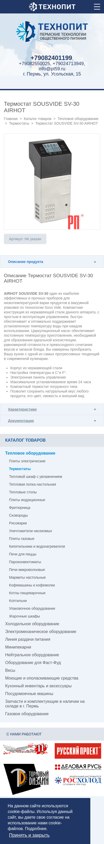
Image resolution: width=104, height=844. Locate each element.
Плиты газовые (21, 539)
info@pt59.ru (52, 68)
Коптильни (18, 601)
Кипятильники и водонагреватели (37, 546)
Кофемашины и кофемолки (32, 585)
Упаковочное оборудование (32, 608)
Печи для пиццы (22, 554)
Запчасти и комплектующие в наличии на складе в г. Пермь (45, 703)
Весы (10, 670)
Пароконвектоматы (25, 562)
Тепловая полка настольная (32, 484)
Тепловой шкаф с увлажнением (35, 476)
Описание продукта (25, 262)
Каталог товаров (37, 119)
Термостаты (19, 123)
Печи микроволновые (27, 570)
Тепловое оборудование (78, 119)
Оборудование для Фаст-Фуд (33, 662)
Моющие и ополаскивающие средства (41, 678)
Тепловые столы (23, 492)
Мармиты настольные (27, 577)
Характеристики (22, 409)
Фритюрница (19, 508)
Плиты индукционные (27, 500)
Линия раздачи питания (27, 639)
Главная (11, 119)
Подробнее (35, 828)
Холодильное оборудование (32, 624)
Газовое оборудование (27, 714)
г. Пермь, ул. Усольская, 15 (52, 74)
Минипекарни (18, 647)
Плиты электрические (27, 461)
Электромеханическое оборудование (40, 631)
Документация (21, 421)
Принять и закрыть (29, 835)
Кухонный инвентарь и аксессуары (38, 686)
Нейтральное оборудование (32, 655)
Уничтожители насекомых (30, 531)
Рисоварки (18, 523)
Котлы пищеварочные (27, 593)
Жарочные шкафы (24, 616)
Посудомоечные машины (29, 693)
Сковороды (18, 515)
